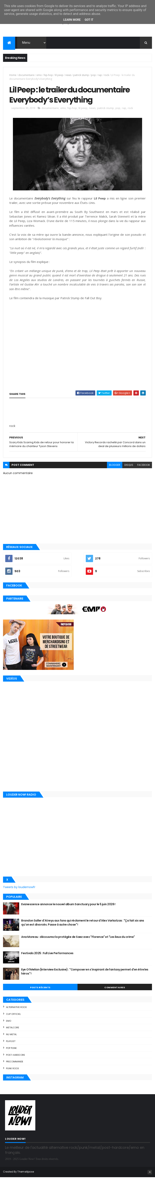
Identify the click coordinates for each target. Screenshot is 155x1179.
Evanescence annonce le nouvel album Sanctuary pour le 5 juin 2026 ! (68, 906)
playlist (10, 1043)
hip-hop (48, 75)
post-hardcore (15, 1056)
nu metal (11, 1036)
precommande (14, 1063)
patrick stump (81, 75)
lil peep (59, 75)
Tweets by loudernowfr (19, 889)
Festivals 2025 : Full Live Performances (47, 955)
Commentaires (114, 989)
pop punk (11, 1049)
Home (12, 75)
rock (106, 75)
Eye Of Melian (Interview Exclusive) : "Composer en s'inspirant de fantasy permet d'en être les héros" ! (84, 973)
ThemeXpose (25, 1173)
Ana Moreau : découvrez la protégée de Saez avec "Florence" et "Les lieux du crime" (78, 939)
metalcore (12, 1029)
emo (39, 75)
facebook (143, 466)
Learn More (72, 19)
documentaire (26, 75)
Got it (89, 19)
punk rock (12, 1070)
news (68, 75)
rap (100, 75)
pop (93, 75)
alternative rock (16, 1009)
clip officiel (13, 1015)
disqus (128, 466)
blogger (114, 466)
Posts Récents (40, 989)
